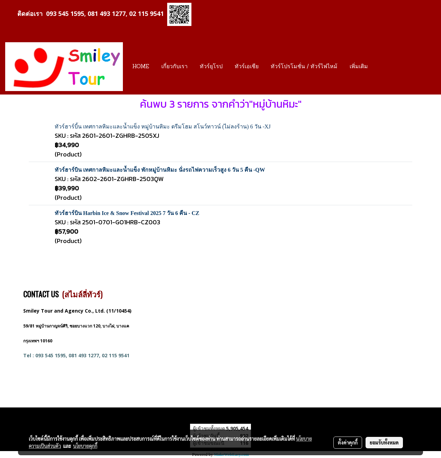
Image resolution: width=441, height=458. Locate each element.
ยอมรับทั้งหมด (384, 442)
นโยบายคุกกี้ (85, 446)
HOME (140, 67)
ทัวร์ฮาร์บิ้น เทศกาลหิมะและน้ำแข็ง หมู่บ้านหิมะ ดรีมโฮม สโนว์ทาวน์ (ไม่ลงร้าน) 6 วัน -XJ (163, 126)
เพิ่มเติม (359, 67)
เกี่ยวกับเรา (174, 67)
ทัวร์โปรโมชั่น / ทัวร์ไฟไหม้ (304, 67)
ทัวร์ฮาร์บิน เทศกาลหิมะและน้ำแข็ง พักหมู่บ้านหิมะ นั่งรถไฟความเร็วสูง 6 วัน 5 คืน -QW (160, 170)
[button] (380, 67)
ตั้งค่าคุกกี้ (348, 442)
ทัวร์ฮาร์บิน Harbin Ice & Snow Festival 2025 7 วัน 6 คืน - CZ (127, 213)
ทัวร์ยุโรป (211, 67)
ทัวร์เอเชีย (247, 67)
